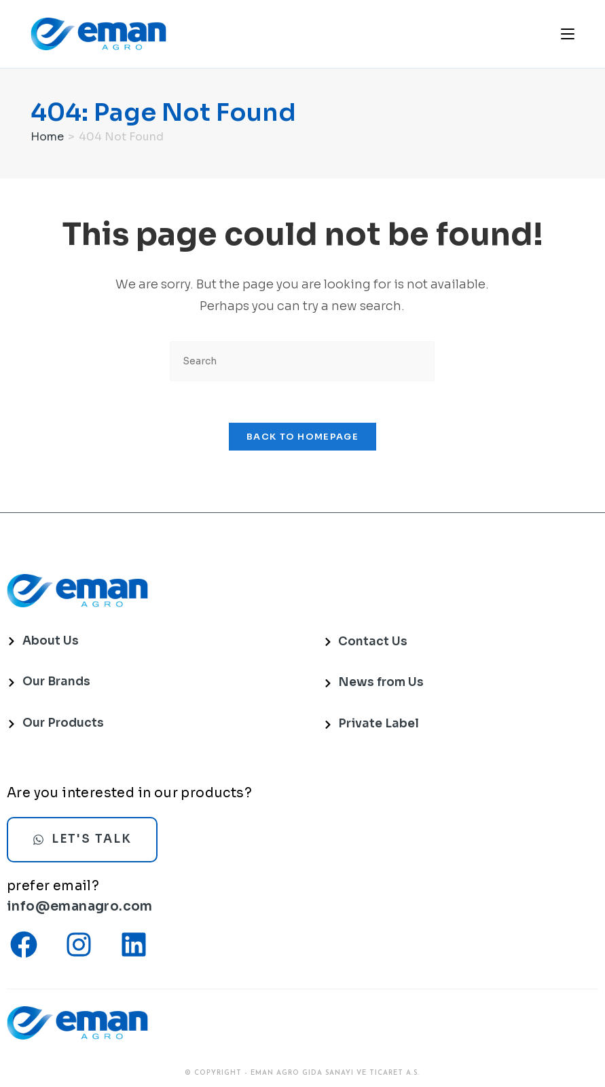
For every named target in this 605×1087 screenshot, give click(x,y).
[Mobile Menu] (567, 33)
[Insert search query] (302, 361)
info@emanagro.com (80, 906)
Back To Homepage (302, 436)
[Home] (47, 137)
